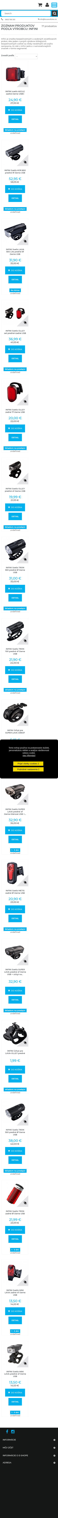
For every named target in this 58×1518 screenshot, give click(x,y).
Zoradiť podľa (7, 55)
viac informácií (29, 755)
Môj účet (8, 1447)
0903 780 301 (10, 20)
